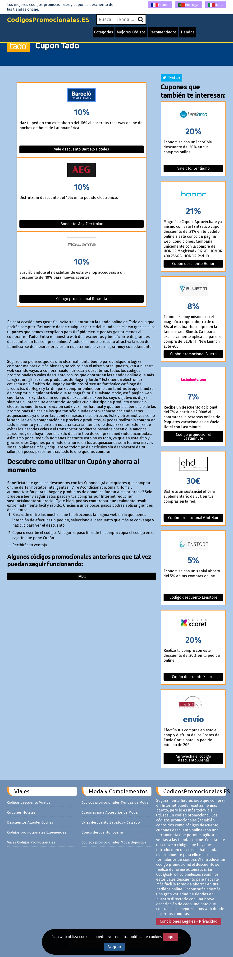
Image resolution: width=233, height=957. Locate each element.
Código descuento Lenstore (193, 597)
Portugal (189, 5)
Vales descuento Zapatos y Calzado (111, 822)
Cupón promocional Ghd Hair (193, 517)
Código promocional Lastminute (193, 436)
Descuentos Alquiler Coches (30, 822)
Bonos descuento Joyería (102, 832)
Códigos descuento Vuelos (28, 802)
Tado (81, 576)
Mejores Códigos (131, 32)
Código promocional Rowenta (81, 298)
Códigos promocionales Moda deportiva (114, 842)
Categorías (103, 32)
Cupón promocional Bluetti (193, 354)
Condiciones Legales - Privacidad (189, 921)
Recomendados (163, 32)
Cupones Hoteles (21, 812)
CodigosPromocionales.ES (48, 19)
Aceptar (114, 946)
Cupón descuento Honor (193, 263)
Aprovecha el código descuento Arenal (193, 758)
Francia (160, 5)
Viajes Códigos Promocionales (31, 842)
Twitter (171, 77)
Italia (216, 5)
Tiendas (187, 32)
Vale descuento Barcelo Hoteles (81, 149)
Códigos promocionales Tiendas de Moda (115, 802)
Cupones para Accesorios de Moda (110, 812)
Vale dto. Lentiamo (193, 168)
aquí (170, 936)
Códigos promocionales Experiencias (36, 832)
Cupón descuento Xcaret (193, 676)
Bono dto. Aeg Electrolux (81, 224)
